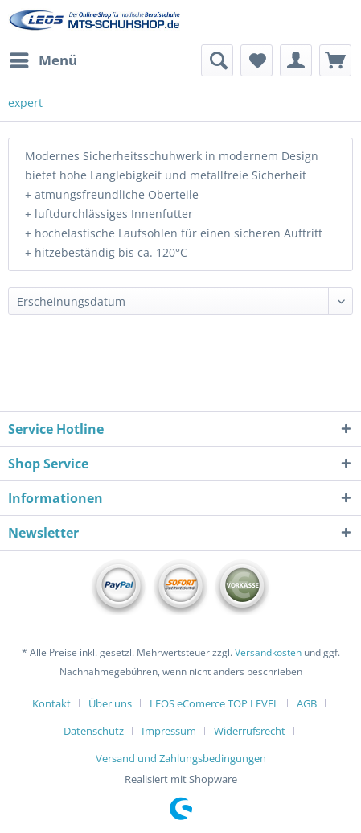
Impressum (169, 731)
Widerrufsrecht (249, 731)
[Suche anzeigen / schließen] (217, 60)
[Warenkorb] (335, 60)
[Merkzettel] (256, 60)
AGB (307, 703)
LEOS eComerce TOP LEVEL (214, 703)
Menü (43, 58)
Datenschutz (94, 731)
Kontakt (51, 703)
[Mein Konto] (296, 60)
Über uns (110, 703)
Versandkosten (268, 652)
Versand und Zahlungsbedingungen (181, 758)
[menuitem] (42, 60)
